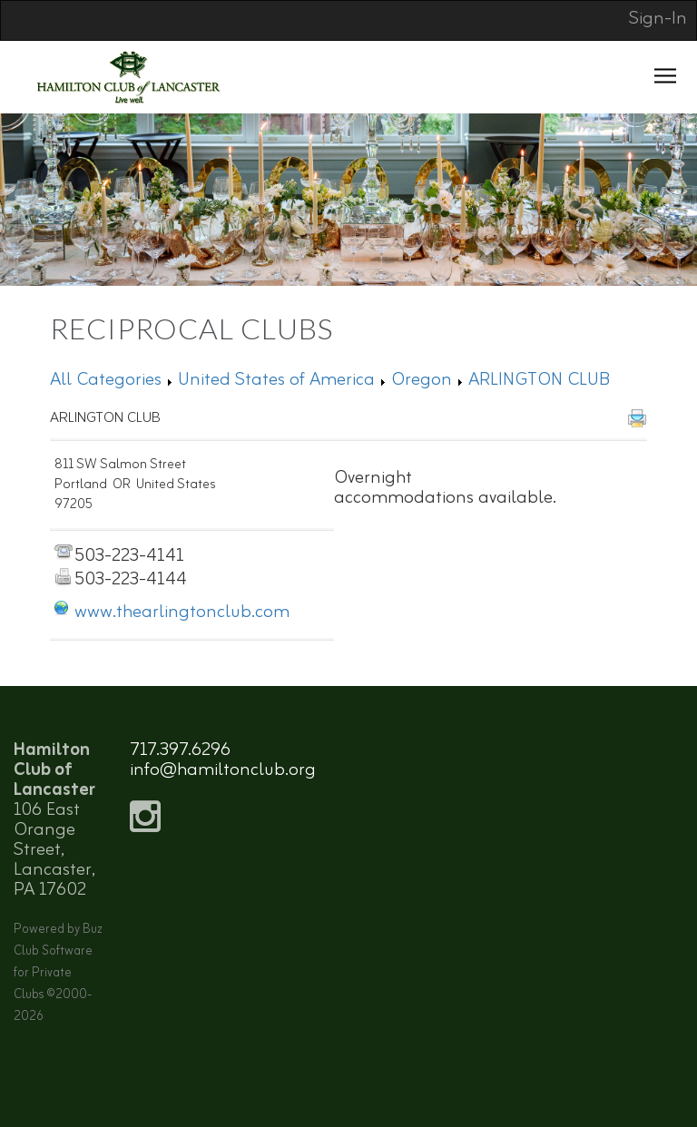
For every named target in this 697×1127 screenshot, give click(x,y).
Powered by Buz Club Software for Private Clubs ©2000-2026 (58, 973)
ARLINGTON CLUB (539, 380)
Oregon (421, 380)
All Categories (106, 380)
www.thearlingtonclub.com (182, 612)
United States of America (276, 380)
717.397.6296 (180, 750)
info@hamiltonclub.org (223, 770)
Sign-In (658, 19)
